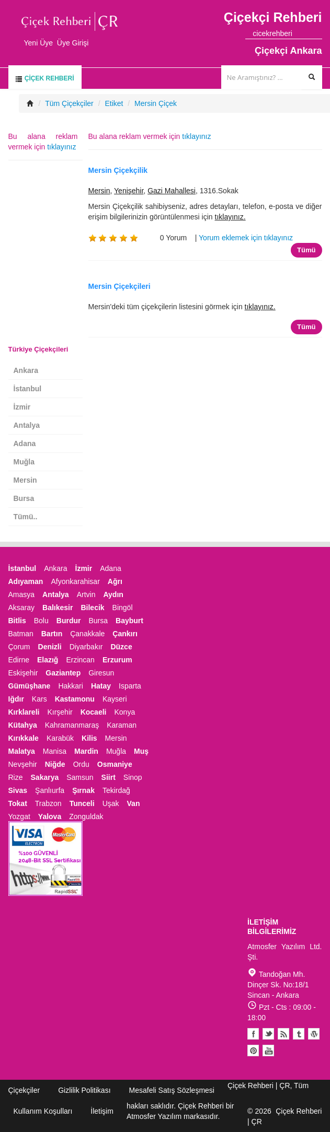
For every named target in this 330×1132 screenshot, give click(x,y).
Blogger (283, 1034)
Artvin (86, 594)
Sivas (18, 790)
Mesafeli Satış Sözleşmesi (171, 1090)
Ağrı (115, 581)
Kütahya (22, 725)
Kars (39, 699)
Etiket (114, 103)
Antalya (27, 425)
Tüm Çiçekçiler (69, 103)
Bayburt (129, 620)
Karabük (60, 738)
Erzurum (117, 660)
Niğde (55, 764)
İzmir (22, 407)
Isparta (130, 686)
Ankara (26, 370)
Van (133, 803)
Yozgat (19, 816)
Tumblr (298, 1034)
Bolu (41, 620)
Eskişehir (23, 673)
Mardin (86, 751)
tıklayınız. (230, 217)
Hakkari (70, 686)
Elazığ (47, 660)
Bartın (51, 633)
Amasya (21, 594)
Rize (15, 777)
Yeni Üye (38, 43)
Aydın (113, 594)
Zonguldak (86, 816)
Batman (20, 633)
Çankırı (124, 633)
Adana (25, 443)
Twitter (268, 1034)
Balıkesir (57, 607)
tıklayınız (196, 136)
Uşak (111, 803)
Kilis (89, 738)
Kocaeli (94, 712)
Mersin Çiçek (155, 103)
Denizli (50, 647)
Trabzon (48, 803)
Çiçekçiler (24, 1090)
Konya (124, 712)
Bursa (24, 498)
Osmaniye (114, 764)
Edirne (18, 660)
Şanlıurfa (49, 790)
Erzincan (80, 660)
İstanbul (28, 388)
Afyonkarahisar (75, 581)
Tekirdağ (116, 790)
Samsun (79, 777)
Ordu (81, 764)
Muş (141, 751)
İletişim (101, 1111)
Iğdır (16, 699)
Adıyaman (25, 581)
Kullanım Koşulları (43, 1111)
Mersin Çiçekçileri (119, 286)
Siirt (108, 777)
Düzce (121, 647)
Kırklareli (24, 712)
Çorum (19, 647)
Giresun (101, 673)
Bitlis (17, 620)
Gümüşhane (29, 686)
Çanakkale (87, 633)
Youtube (314, 1034)
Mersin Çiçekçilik (118, 170)
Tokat (17, 803)
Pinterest (253, 1050)
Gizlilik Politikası (84, 1090)
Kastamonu (75, 699)
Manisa (54, 751)
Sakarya (45, 777)
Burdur (68, 620)
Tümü (306, 250)
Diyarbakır (86, 647)
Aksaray (21, 607)
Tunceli (82, 803)
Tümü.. (26, 516)
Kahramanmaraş (72, 725)
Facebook (253, 1034)
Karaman (121, 725)
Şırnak (83, 790)
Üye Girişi (73, 43)
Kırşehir (59, 712)
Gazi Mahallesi (171, 190)
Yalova (49, 816)
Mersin (99, 190)
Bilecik (92, 607)
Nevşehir (22, 764)
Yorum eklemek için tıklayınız (246, 238)
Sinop (132, 777)
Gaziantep (63, 673)
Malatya (21, 751)
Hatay (101, 686)
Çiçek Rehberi (44, 79)
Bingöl (122, 607)
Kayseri (115, 699)
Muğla (24, 462)
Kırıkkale (23, 738)
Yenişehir (128, 190)
